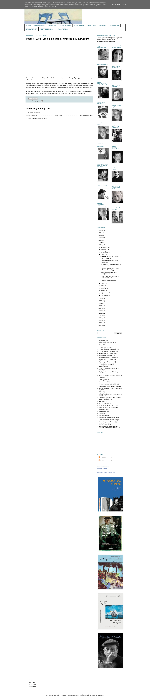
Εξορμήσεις (102, 377)
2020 (100, 242)
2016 (100, 303)
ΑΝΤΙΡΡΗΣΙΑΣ (114, 25)
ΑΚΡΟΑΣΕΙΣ (52, 25)
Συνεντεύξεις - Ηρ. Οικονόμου (107, 417)
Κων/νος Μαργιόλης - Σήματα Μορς (109, 386)
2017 (100, 301)
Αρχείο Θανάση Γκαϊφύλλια (106, 353)
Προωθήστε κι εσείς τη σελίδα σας (106, 472)
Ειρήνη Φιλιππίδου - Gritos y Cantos (109, 375)
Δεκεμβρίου (104, 247)
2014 (100, 308)
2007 (100, 325)
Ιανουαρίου (104, 295)
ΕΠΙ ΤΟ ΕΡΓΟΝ (79, 25)
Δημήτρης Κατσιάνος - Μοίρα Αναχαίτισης (110, 372)
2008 (100, 323)
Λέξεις (100, 392)
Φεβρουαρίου (105, 293)
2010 (100, 318)
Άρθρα (101, 345)
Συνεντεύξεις (102, 415)
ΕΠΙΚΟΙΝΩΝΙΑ (33, 687)
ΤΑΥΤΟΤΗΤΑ (32, 682)
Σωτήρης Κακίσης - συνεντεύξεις (108, 420)
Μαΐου (103, 285)
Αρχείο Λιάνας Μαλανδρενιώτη (107, 357)
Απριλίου (103, 288)
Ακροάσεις (102, 340)
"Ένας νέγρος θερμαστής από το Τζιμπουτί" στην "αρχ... (110, 269)
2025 (100, 230)
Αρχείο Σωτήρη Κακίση (105, 364)
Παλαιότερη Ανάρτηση (86, 115)
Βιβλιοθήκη (102, 366)
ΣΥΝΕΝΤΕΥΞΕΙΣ (39, 25)
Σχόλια (101, 460)
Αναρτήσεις (102, 457)
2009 (100, 320)
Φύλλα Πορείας (103, 424)
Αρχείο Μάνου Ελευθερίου (106, 360)
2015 (100, 306)
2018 (100, 298)
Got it (124, 4)
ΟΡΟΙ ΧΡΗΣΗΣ (33, 685)
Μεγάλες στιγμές (103, 403)
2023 (100, 235)
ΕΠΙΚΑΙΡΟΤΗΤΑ (31, 29)
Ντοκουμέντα (102, 411)
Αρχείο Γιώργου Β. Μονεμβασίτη (108, 349)
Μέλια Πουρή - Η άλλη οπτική (107, 405)
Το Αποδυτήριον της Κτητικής (107, 422)
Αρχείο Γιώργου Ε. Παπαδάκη (107, 351)
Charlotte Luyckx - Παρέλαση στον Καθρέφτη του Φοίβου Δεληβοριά (108, 426)
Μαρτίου (103, 290)
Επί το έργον (102, 380)
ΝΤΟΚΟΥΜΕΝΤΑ (65, 25)
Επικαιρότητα (35, 101)
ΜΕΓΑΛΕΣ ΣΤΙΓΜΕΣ (46, 29)
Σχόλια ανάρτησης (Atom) (40, 118)
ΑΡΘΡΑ (28, 25)
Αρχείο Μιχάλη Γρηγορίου (106, 362)
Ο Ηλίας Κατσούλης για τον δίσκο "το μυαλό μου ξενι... (111, 257)
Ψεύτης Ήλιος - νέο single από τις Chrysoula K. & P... (110, 277)
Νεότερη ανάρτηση (31, 115)
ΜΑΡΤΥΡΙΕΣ (92, 25)
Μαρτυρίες (102, 401)
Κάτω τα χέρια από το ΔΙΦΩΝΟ (107, 384)
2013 (100, 310)
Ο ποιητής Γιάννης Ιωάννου (108, 280)
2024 (100, 233)
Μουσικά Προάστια (102, 468)
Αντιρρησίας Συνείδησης (105, 343)
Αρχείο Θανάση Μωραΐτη (106, 355)
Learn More (116, 4)
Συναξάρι (101, 413)
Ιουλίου (103, 254)
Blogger (101, 695)
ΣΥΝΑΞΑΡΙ (102, 25)
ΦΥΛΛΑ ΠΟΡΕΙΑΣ (62, 29)
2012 (100, 313)
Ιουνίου (103, 283)
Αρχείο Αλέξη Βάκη (104, 347)
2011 (100, 315)
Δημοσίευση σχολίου (34, 112)
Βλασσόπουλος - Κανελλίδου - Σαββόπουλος (109, 273)
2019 (100, 245)
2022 (100, 237)
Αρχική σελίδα (58, 115)
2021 (100, 240)
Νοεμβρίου (104, 249)
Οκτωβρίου (104, 252)
